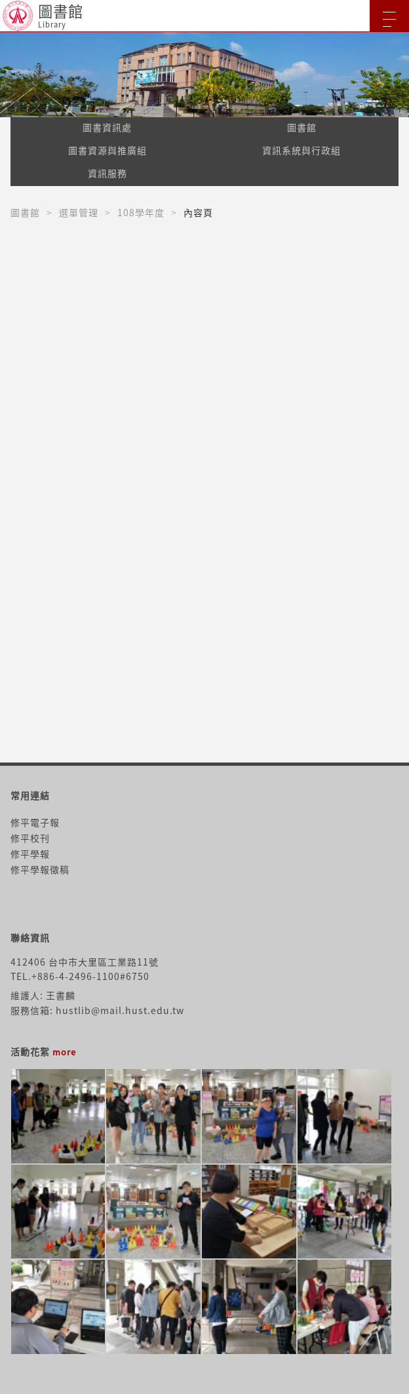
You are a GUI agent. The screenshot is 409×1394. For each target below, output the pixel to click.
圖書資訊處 (107, 127)
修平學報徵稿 (39, 869)
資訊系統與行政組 (301, 150)
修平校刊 (30, 837)
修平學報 (30, 853)
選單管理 (78, 212)
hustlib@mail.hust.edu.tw (120, 1010)
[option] (204, 74)
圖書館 (302, 127)
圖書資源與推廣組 (107, 150)
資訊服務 (107, 173)
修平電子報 (35, 822)
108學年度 (141, 212)
